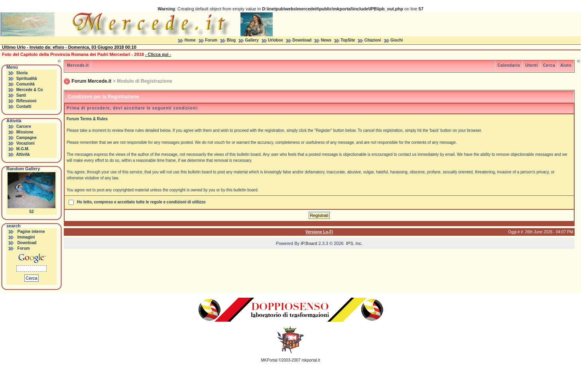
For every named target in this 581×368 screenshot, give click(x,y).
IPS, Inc (354, 243)
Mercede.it (78, 65)
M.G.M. (23, 149)
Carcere (23, 126)
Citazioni (372, 40)
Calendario (509, 65)
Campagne (26, 137)
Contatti (24, 106)
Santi (21, 95)
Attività (23, 154)
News (326, 40)
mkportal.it (310, 360)
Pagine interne (31, 231)
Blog (231, 40)
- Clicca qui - (158, 54)
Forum (211, 40)
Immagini (26, 237)
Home (190, 40)
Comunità (25, 84)
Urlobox (275, 40)
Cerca (549, 65)
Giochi (396, 40)
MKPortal (269, 360)
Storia (22, 73)
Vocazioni (25, 143)
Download (301, 40)
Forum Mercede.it (91, 81)
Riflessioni (26, 101)
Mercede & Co (29, 90)
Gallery (252, 40)
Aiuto (565, 65)
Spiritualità (26, 78)
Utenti (531, 65)
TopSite (348, 40)
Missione (24, 132)
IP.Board (309, 243)
